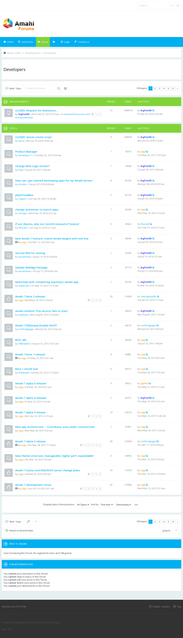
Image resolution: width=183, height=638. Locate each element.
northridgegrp (25, 329)
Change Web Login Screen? (32, 166)
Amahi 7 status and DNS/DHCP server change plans (47, 470)
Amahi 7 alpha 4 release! (30, 398)
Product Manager (26, 151)
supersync (24, 285)
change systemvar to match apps (36, 209)
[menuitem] (65, 42)
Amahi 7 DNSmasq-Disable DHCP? (36, 325)
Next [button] (177, 88)
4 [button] (164, 88)
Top (179, 606)
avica (21, 140)
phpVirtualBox (24, 195)
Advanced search (65, 88)
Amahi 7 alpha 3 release (30, 412)
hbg (20, 169)
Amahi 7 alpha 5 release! (30, 383)
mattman (23, 314)
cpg (143, 151)
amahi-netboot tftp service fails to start (41, 311)
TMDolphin (24, 343)
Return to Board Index (21, 530)
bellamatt (23, 372)
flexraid (22, 227)
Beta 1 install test (26, 369)
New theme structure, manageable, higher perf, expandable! (54, 456)
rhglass (22, 198)
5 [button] (168, 88)
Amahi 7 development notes (33, 485)
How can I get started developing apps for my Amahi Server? (54, 180)
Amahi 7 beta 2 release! (30, 296)
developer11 (25, 155)
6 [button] (173, 88)
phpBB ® (20, 622)
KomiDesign (53, 622)
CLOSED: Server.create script (33, 137)
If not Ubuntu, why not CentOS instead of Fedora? (47, 224)
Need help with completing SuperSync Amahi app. (47, 282)
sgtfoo (144, 383)
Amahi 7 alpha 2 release (30, 441)
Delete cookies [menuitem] (161, 606)
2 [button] (155, 88)
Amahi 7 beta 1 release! (30, 354)
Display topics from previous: (66, 504)
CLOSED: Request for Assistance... (36, 110)
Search (59, 88)
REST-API (20, 340)
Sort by (102, 504)
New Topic (15, 88)
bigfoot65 (23, 114)
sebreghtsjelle (148, 296)
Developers (15, 69)
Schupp (22, 213)
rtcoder (22, 184)
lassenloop (24, 256)
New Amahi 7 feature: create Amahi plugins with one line (51, 238)
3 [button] (159, 88)
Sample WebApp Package (31, 267)
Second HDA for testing (30, 253)
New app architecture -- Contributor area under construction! (55, 427)
